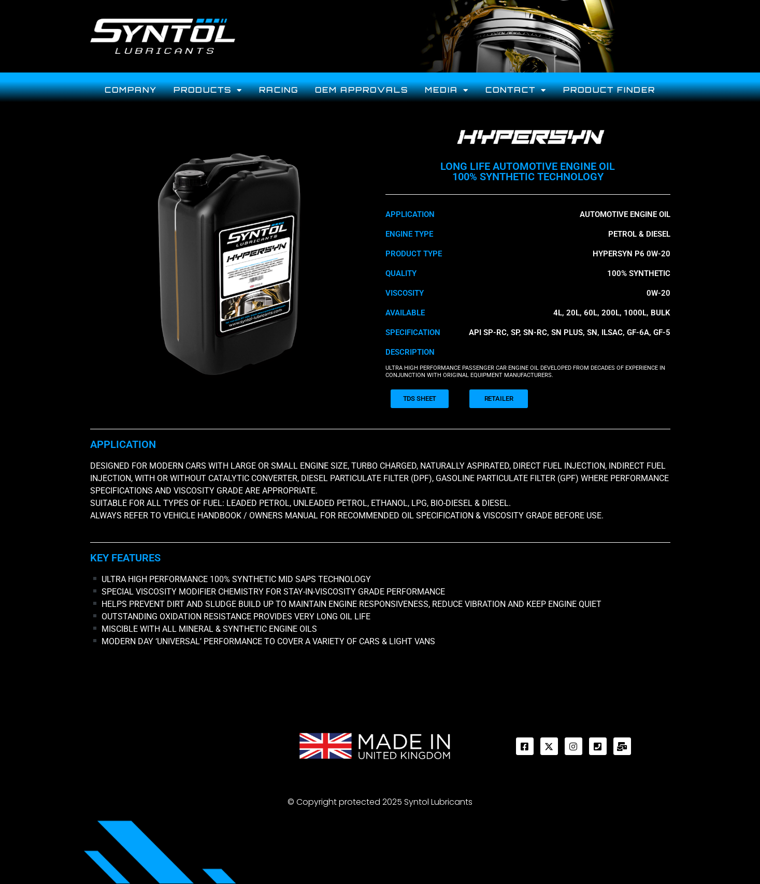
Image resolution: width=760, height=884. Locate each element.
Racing (278, 90)
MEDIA (447, 90)
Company (131, 90)
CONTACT (516, 90)
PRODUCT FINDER (609, 90)
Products (208, 90)
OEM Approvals (361, 90)
